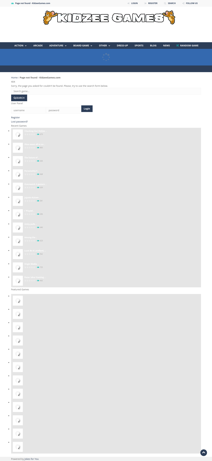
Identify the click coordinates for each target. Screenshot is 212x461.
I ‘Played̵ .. (29, 210)
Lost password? (19, 121)
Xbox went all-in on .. (34, 144)
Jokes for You (31, 459)
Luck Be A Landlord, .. (35, 250)
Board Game (81, 45)
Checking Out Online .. (35, 131)
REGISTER (153, 3)
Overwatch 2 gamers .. (35, 184)
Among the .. (30, 237)
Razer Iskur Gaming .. (35, 277)
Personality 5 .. (31, 171)
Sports (139, 45)
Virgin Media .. (31, 264)
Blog (153, 45)
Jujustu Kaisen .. (32, 197)
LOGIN (134, 3)
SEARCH (172, 3)
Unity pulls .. (30, 224)
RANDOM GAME (189, 45)
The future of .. (31, 157)
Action (18, 45)
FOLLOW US (192, 3)
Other (103, 45)
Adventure (56, 45)
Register (15, 117)
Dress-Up (122, 45)
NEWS (166, 45)
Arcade (38, 45)
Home (14, 77)
